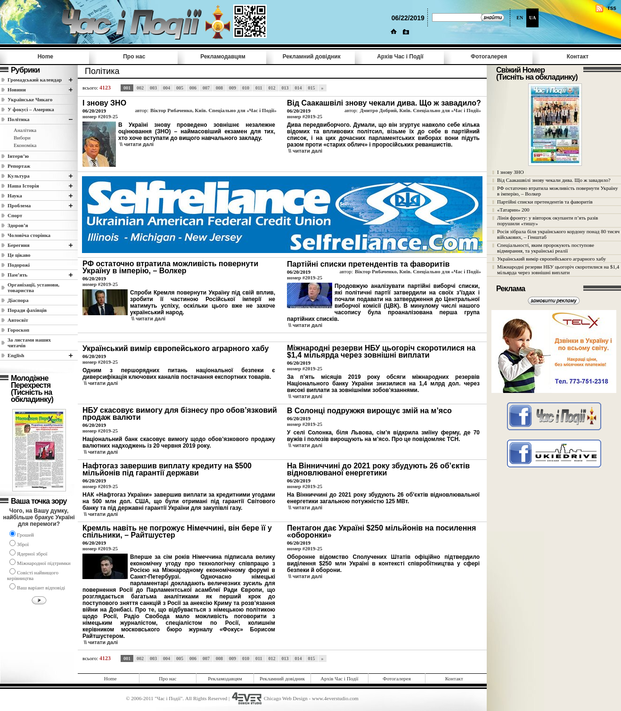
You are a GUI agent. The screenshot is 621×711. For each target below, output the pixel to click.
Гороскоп (18, 330)
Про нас (134, 56)
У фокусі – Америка (31, 109)
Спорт (15, 215)
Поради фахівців (27, 310)
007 (206, 87)
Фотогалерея (489, 56)
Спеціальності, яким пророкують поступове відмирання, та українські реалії (545, 247)
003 (153, 87)
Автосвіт (18, 320)
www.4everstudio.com (335, 698)
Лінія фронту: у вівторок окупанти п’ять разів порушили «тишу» (547, 220)
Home (45, 56)
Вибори (22, 137)
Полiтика (19, 119)
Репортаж (19, 166)
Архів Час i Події (400, 56)
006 (192, 87)
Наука (15, 195)
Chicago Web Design (286, 698)
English (16, 355)
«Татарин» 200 (513, 209)
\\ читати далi (137, 144)
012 (272, 87)
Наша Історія (23, 185)
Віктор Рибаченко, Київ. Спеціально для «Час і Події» (213, 110)
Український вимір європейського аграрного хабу (551, 259)
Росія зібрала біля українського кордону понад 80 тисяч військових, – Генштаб (558, 234)
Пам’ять (17, 275)
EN (519, 17)
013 (285, 87)
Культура (19, 176)
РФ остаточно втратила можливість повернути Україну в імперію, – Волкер (557, 190)
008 (219, 87)
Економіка (25, 145)
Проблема (19, 205)
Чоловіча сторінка (29, 235)
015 (311, 87)
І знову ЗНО (510, 172)
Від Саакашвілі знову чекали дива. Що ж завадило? (554, 180)
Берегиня (19, 245)
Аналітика (25, 130)
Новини (17, 89)
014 (298, 87)
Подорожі (19, 265)
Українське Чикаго (30, 99)
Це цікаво (19, 255)
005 (179, 87)
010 (245, 87)
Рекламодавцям (222, 56)
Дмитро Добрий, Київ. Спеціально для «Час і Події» (420, 110)
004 (166, 87)
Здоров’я (18, 225)
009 (232, 87)
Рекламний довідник (312, 56)
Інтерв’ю (18, 156)
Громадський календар (35, 79)
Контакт (577, 56)
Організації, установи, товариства (33, 287)
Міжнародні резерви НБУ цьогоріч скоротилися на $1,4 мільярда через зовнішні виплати (558, 269)
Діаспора (18, 300)
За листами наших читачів (29, 342)
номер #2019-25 (100, 116)
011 (258, 87)
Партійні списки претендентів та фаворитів (545, 201)
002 (140, 87)
